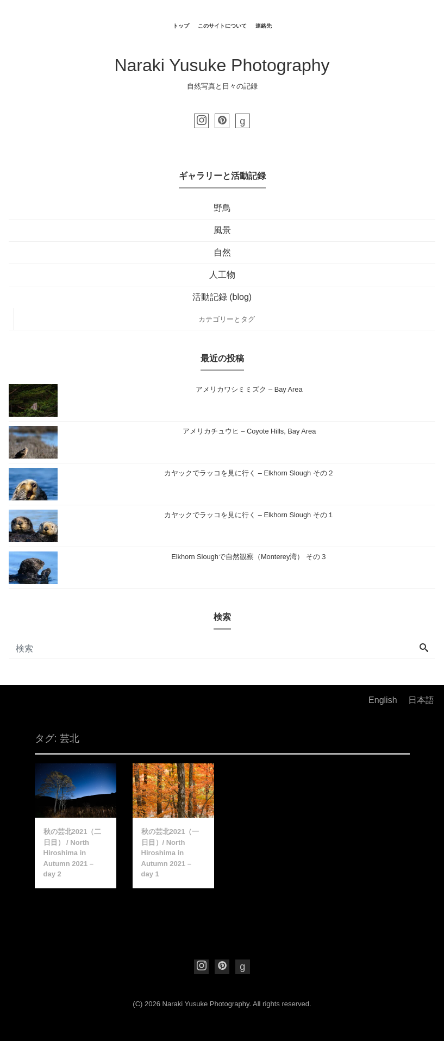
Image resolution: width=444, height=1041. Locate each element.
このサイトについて (222, 26)
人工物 (222, 274)
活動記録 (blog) (222, 297)
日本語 (421, 700)
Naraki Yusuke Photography (221, 65)
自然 (222, 252)
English (382, 700)
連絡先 (263, 26)
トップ (181, 26)
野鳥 (222, 207)
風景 (222, 230)
